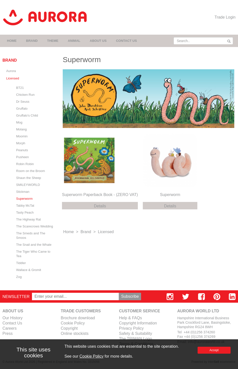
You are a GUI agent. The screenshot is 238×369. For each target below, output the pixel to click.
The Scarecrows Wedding (34, 226)
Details (100, 206)
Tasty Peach (25, 212)
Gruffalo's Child (27, 115)
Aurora (11, 71)
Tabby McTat (25, 205)
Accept (214, 350)
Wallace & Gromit (28, 270)
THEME (53, 41)
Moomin (22, 136)
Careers (9, 328)
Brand (86, 232)
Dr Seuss (22, 101)
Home (68, 232)
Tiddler (21, 263)
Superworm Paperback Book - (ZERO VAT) (100, 195)
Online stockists (75, 333)
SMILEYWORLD (28, 185)
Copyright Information (138, 323)
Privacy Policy (131, 328)
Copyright (69, 328)
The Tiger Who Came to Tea (33, 254)
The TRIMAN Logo (135, 339)
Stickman (22, 192)
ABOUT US (98, 41)
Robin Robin (25, 164)
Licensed (12, 78)
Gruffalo (22, 108)
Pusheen (22, 157)
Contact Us (12, 323)
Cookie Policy (73, 323)
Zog (19, 277)
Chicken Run (25, 95)
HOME (12, 41)
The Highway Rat (28, 219)
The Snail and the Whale (33, 244)
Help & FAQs (130, 318)
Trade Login (225, 17)
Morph (20, 143)
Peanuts (22, 150)
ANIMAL (74, 41)
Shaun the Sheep (28, 178)
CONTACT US (126, 41)
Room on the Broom (30, 171)
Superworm (24, 198)
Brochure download (78, 318)
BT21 (20, 88)
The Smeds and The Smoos (30, 235)
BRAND (32, 41)
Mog (19, 122)
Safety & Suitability (135, 333)
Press (7, 333)
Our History (12, 318)
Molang (21, 129)
